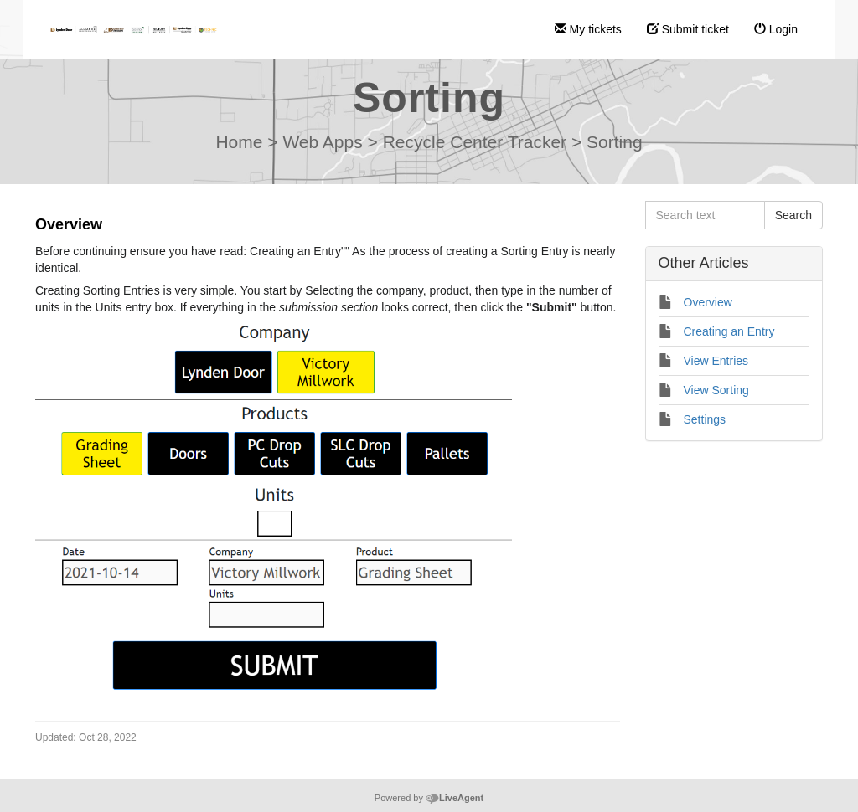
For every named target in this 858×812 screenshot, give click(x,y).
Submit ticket (688, 29)
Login (776, 29)
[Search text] (705, 215)
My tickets (588, 29)
